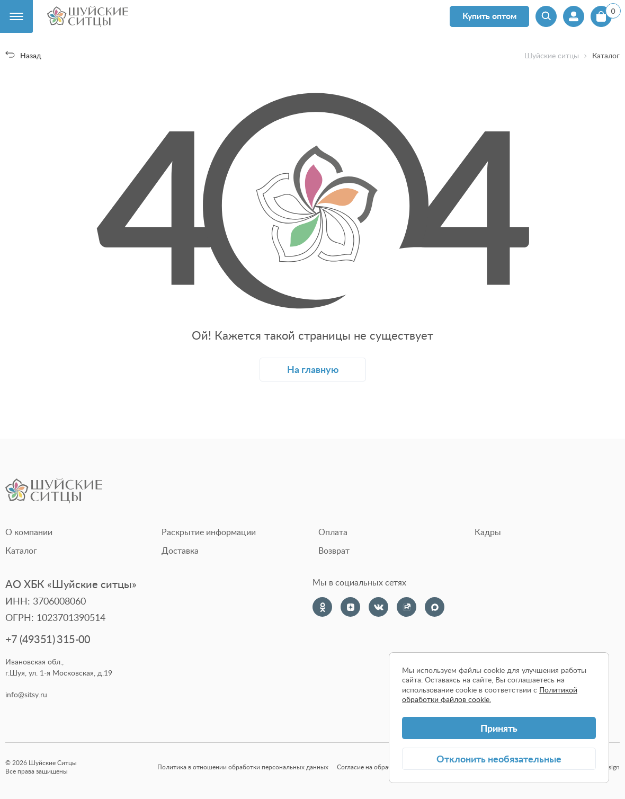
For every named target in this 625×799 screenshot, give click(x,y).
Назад (23, 55)
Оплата (332, 532)
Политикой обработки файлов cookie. (489, 694)
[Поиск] (546, 16)
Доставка (180, 550)
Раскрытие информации (209, 532)
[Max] (434, 607)
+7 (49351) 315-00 (48, 639)
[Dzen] (350, 607)
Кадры (488, 532)
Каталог (21, 550)
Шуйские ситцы (551, 55)
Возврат (334, 550)
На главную (312, 369)
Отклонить (498, 758)
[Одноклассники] (322, 607)
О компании (28, 532)
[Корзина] (601, 16)
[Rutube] (406, 607)
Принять (498, 727)
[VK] (378, 607)
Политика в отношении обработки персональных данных (242, 767)
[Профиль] (573, 16)
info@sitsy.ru (26, 694)
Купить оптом (489, 16)
